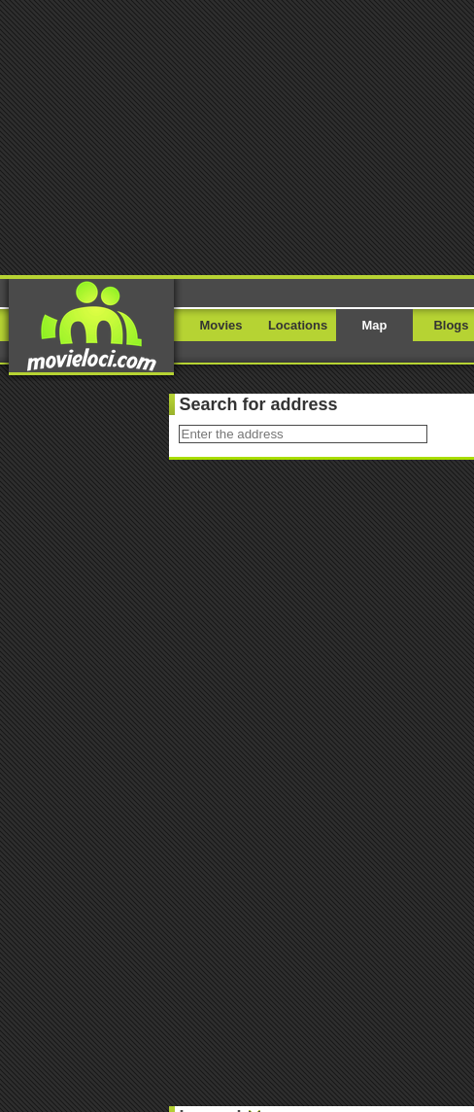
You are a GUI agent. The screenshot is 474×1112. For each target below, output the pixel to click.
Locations (297, 325)
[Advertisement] (237, 136)
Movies (221, 325)
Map (375, 325)
